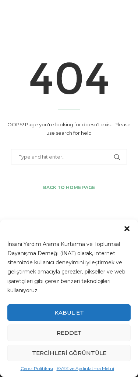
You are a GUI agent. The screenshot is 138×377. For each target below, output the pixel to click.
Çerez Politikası (37, 368)
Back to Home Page (69, 187)
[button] (127, 228)
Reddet (69, 332)
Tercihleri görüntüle (69, 352)
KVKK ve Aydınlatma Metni (85, 368)
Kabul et (69, 312)
